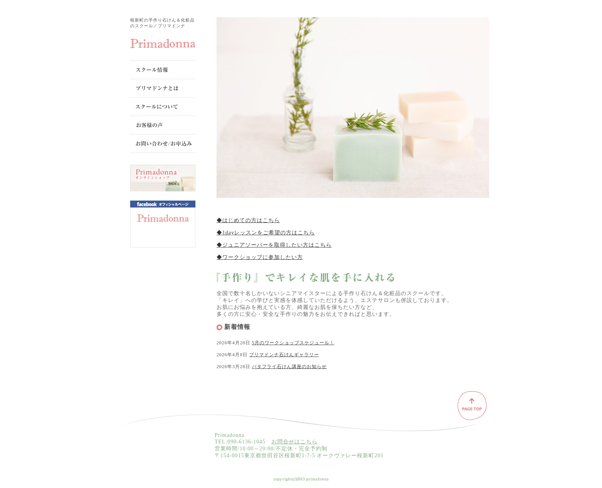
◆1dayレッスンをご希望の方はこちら (266, 233)
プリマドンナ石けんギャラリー (284, 354)
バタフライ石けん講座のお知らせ (289, 366)
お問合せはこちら (294, 442)
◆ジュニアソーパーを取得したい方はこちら (274, 245)
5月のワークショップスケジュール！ (293, 342)
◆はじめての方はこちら (248, 220)
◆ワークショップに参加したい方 (260, 257)
